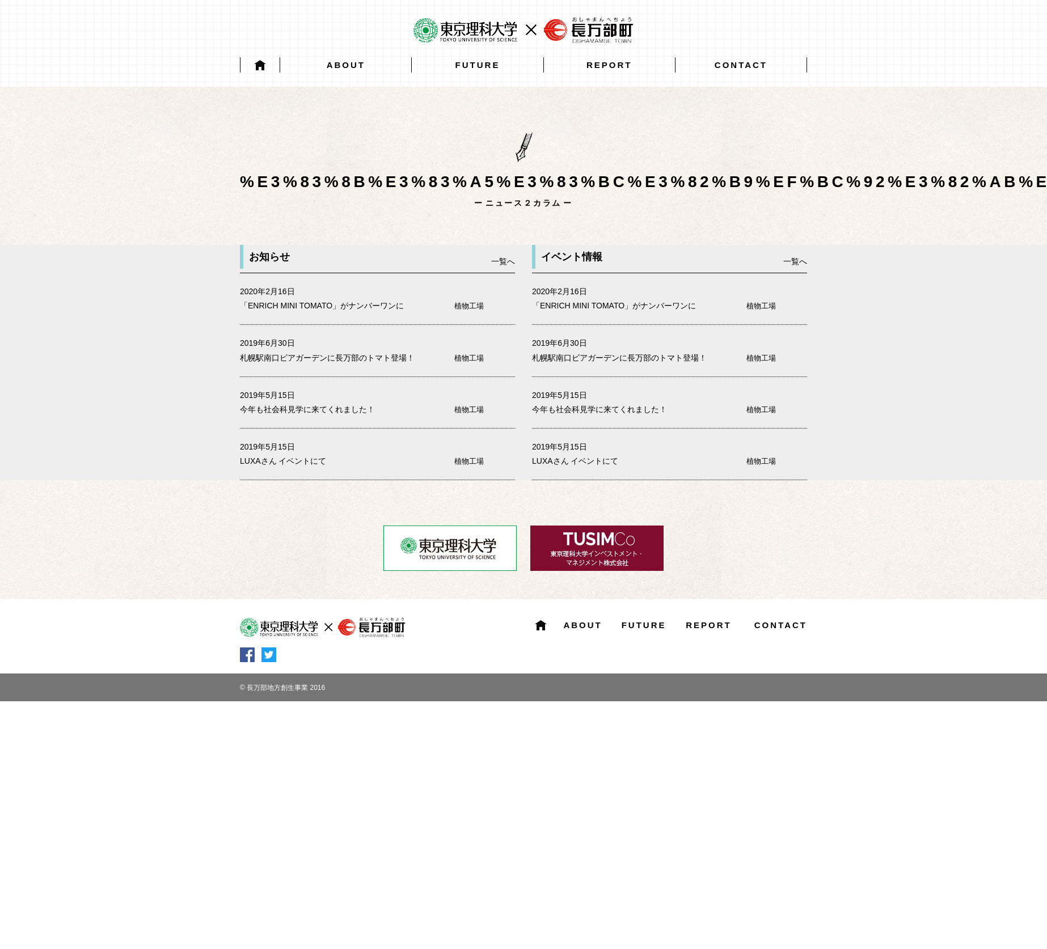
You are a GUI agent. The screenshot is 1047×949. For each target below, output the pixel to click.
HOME (260, 65)
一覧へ (503, 261)
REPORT (609, 65)
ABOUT (346, 65)
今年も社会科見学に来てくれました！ (307, 409)
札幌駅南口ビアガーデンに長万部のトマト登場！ (327, 357)
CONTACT (741, 65)
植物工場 (469, 306)
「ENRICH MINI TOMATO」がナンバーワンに (322, 305)
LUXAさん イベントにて (283, 460)
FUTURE (477, 65)
